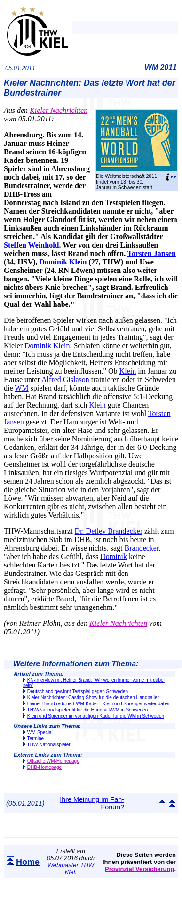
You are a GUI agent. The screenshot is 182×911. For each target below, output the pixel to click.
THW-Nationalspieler (49, 744)
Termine (35, 738)
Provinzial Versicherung (139, 868)
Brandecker (142, 548)
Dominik (113, 556)
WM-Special (40, 732)
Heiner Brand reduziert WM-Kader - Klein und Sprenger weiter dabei (98, 703)
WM (21, 388)
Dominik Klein (63, 262)
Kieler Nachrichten (58, 110)
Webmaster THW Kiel (70, 869)
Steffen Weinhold (31, 245)
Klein (127, 371)
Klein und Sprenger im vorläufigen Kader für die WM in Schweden (95, 716)
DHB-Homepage (44, 767)
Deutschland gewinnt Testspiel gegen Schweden (77, 691)
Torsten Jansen (151, 253)
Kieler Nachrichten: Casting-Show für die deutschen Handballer (93, 697)
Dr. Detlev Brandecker (108, 531)
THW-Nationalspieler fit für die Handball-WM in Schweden (87, 709)
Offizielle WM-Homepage (53, 761)
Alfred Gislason (65, 380)
